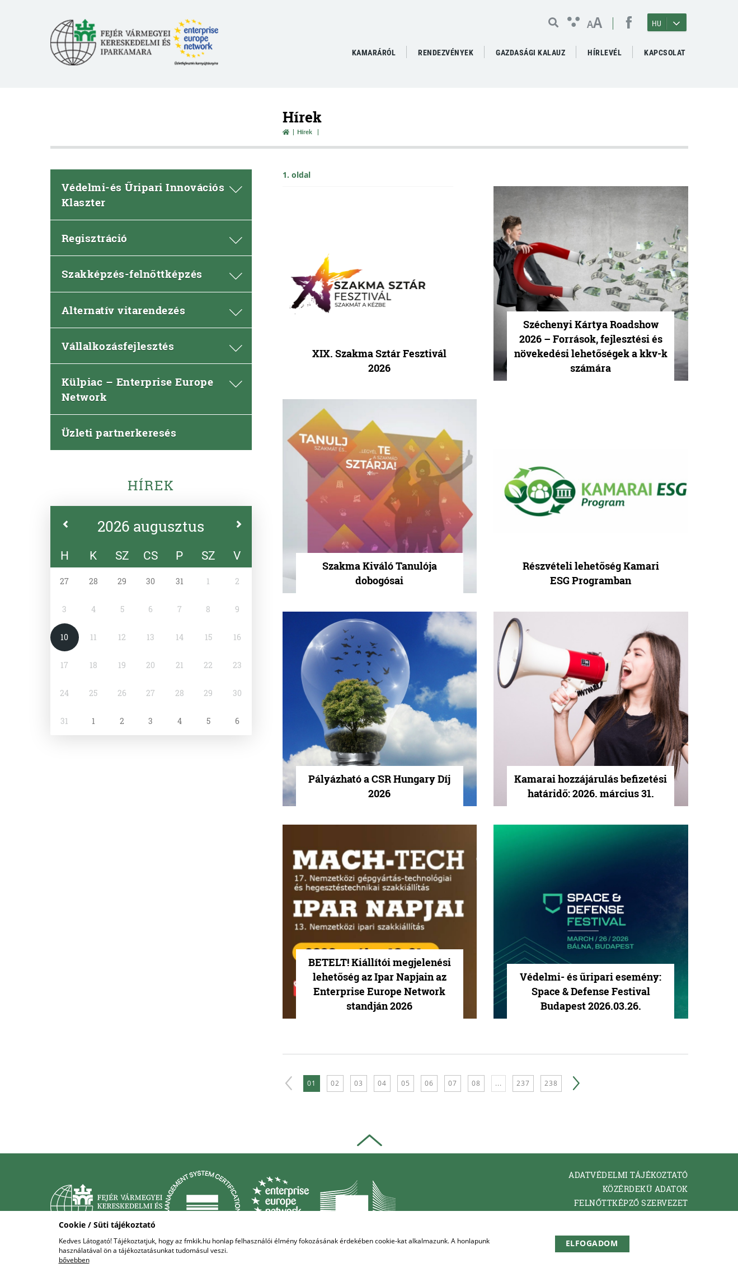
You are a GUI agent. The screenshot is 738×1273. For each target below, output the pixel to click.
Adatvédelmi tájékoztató (628, 1175)
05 (405, 1083)
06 (429, 1083)
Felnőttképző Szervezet (631, 1203)
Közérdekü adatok (645, 1189)
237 (523, 1083)
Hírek (151, 485)
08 (476, 1083)
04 (382, 1083)
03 (358, 1083)
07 (452, 1083)
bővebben (74, 1260)
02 (335, 1083)
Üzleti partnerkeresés (119, 432)
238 (551, 1083)
